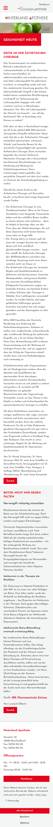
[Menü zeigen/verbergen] (6, 8)
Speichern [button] (24, 817)
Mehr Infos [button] (40, 795)
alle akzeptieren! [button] (25, 811)
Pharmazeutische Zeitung (32, 697)
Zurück (10, 481)
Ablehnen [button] (24, 823)
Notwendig (12, 801)
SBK (14, 697)
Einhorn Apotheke (34, 8)
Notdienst (44, 4)
